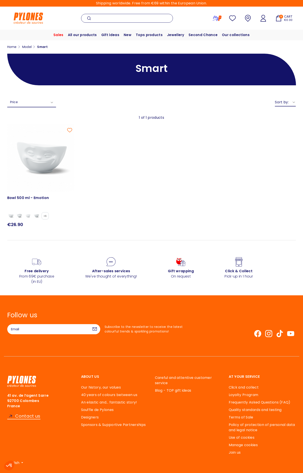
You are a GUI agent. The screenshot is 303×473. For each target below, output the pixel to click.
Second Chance (203, 35)
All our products (82, 35)
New (127, 35)
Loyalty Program (243, 394)
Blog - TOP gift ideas (173, 390)
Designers (90, 417)
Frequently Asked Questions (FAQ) (259, 402)
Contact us (27, 416)
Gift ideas (110, 35)
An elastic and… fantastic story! (109, 402)
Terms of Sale (241, 417)
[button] (9, 465)
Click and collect (244, 387)
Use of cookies (241, 437)
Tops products (149, 35)
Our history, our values (101, 387)
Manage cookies (243, 444)
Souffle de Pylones (97, 409)
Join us (235, 452)
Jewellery (175, 35)
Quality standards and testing (255, 409)
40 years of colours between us (109, 394)
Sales (58, 35)
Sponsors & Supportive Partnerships (113, 424)
